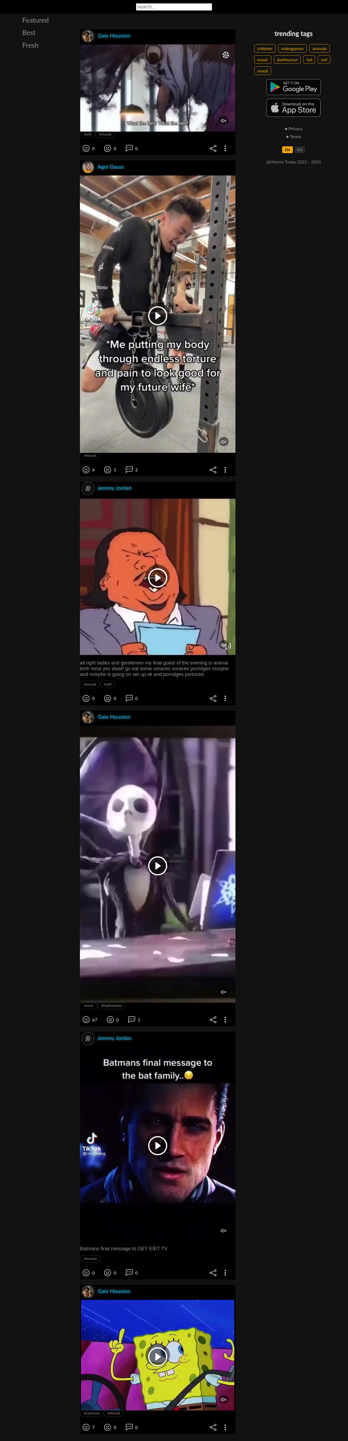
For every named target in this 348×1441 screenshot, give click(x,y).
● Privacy (294, 128)
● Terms (293, 136)
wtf (324, 59)
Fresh (30, 45)
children (264, 48)
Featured (35, 20)
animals (319, 48)
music (262, 59)
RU (299, 149)
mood (262, 70)
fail (309, 59)
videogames (292, 48)
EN (287, 149)
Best (29, 32)
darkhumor (287, 59)
